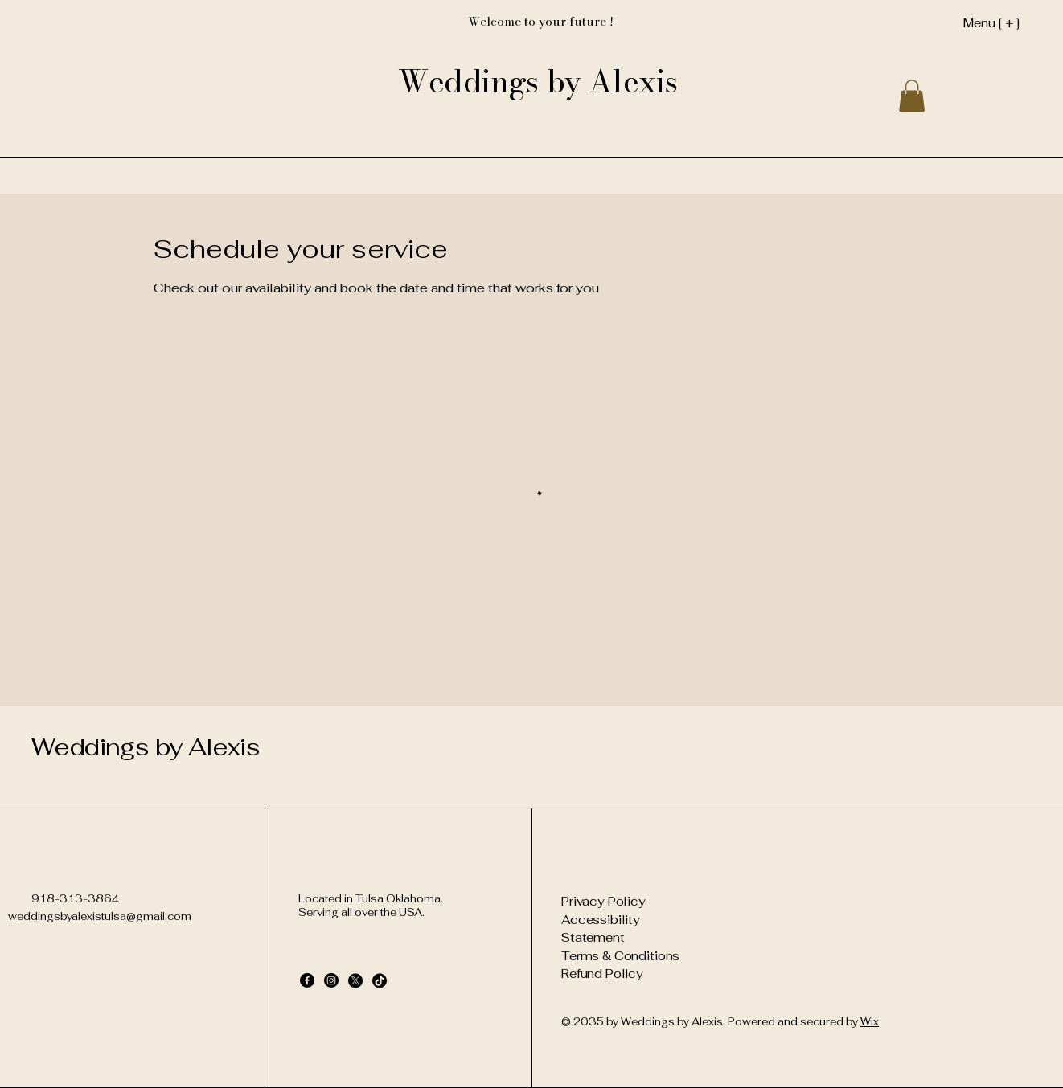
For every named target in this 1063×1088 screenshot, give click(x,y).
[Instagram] (331, 980)
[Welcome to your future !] (541, 22)
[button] (912, 96)
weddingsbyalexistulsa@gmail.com (99, 916)
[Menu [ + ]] (965, 22)
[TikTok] (379, 980)
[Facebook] (307, 980)
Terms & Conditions (620, 955)
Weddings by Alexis (145, 747)
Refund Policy (602, 973)
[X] (355, 980)
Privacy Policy (603, 901)
